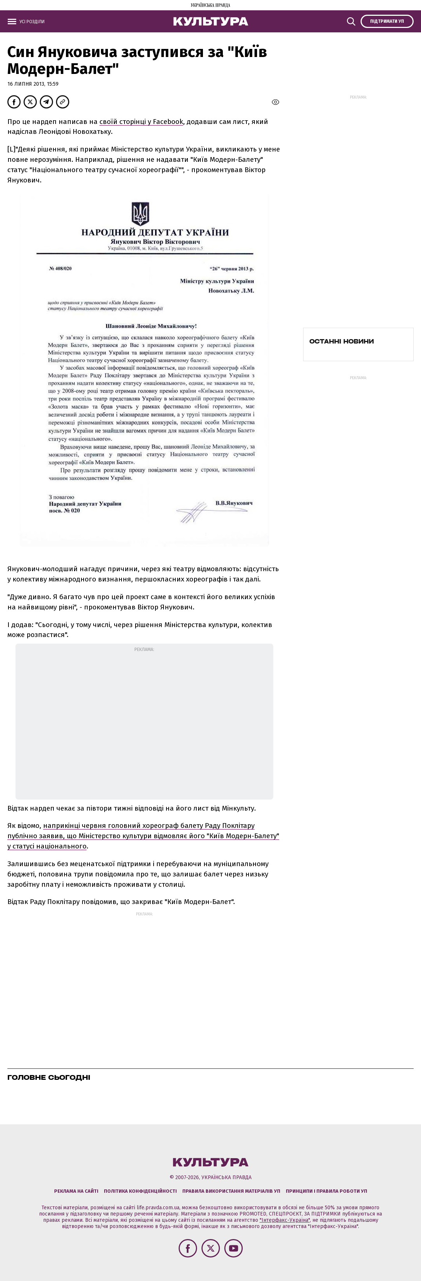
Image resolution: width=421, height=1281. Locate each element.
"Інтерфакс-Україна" (285, 1220)
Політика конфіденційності (140, 1191)
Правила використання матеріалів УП (231, 1191)
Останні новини (341, 341)
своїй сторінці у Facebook (141, 121)
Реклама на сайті (76, 1191)
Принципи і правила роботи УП (326, 1191)
